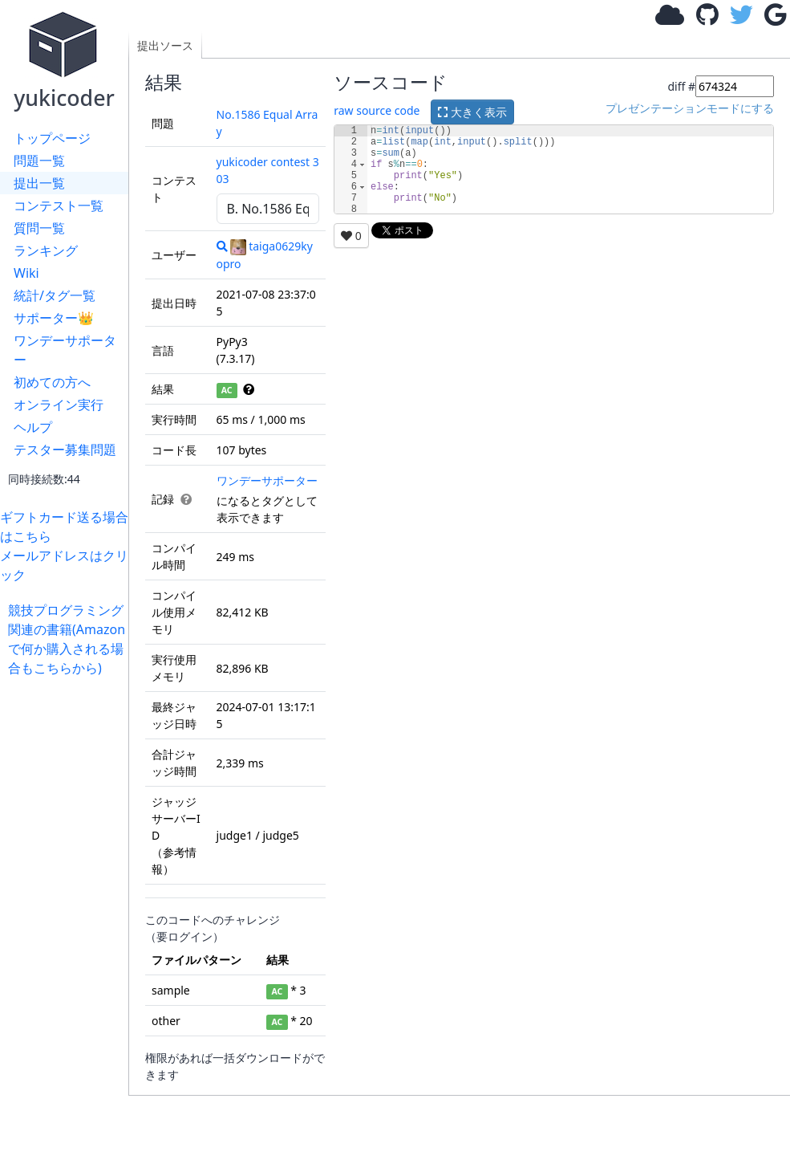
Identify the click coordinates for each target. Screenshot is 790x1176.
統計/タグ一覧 (54, 295)
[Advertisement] (68, 918)
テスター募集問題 (65, 449)
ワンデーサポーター (65, 350)
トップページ (52, 138)
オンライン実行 (58, 404)
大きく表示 (472, 112)
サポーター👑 (54, 318)
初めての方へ (52, 382)
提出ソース (165, 45)
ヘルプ (33, 427)
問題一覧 (39, 160)
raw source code (376, 110)
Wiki (26, 273)
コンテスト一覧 (58, 205)
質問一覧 (39, 228)
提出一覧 (39, 183)
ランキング (46, 250)
